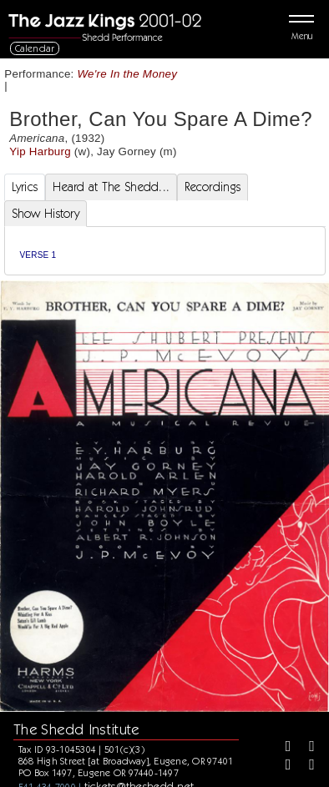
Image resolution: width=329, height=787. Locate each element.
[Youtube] (305, 766)
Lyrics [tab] (25, 187)
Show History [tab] (45, 213)
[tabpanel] (165, 251)
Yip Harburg (40, 151)
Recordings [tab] (212, 187)
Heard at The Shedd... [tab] (111, 187)
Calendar (35, 48)
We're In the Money (128, 74)
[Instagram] (282, 766)
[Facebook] (282, 748)
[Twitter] (305, 748)
